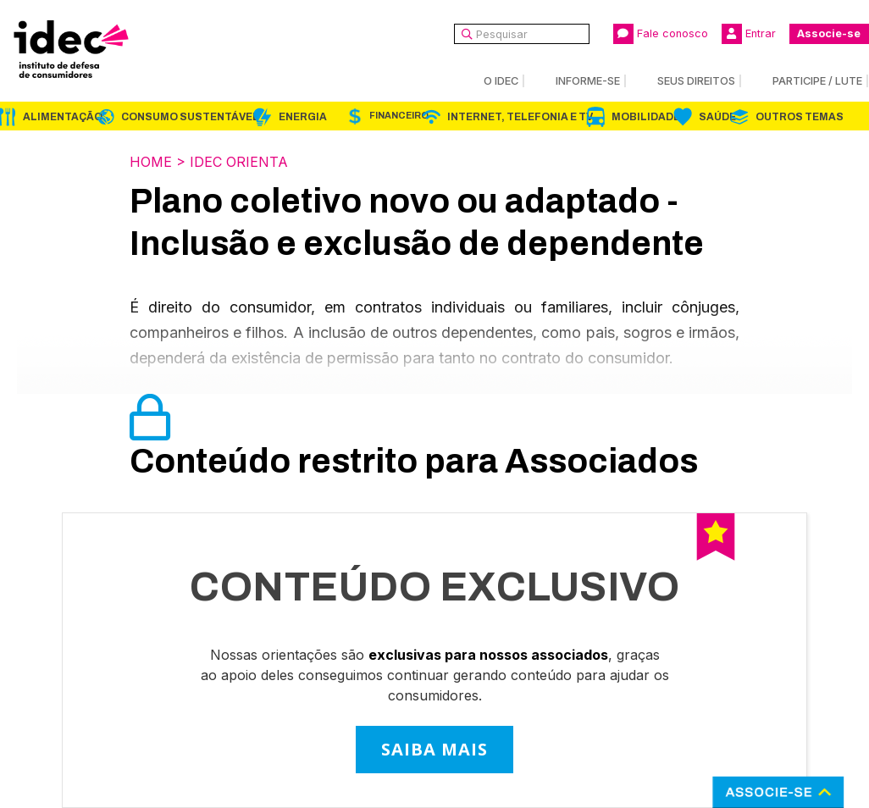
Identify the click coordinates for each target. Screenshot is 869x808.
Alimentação (62, 117)
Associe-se (829, 33)
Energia (303, 117)
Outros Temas (800, 117)
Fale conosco (660, 34)
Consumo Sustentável (190, 117)
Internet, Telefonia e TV (520, 117)
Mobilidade (646, 117)
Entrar (749, 34)
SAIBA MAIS (434, 749)
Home (151, 161)
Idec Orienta (239, 161)
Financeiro (399, 115)
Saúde (717, 117)
